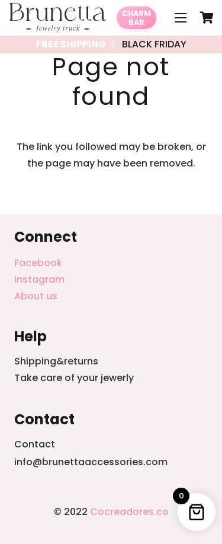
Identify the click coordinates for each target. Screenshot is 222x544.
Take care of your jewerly (74, 378)
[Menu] (180, 18)
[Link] (57, 18)
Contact (34, 444)
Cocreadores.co (129, 512)
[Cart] (207, 18)
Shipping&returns (56, 361)
